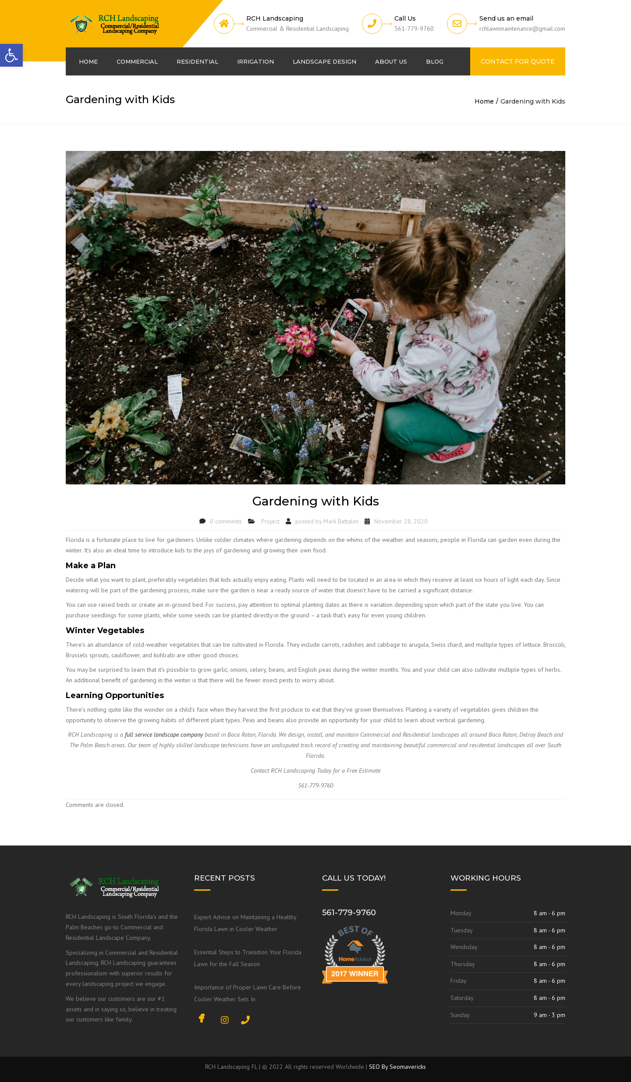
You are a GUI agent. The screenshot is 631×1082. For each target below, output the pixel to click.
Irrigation (255, 61)
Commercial (137, 61)
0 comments (226, 521)
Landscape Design (324, 61)
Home (88, 61)
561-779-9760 (349, 912)
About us (391, 61)
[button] (11, 55)
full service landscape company (164, 734)
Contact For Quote (518, 61)
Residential (197, 61)
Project (270, 521)
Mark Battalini (340, 521)
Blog (434, 61)
